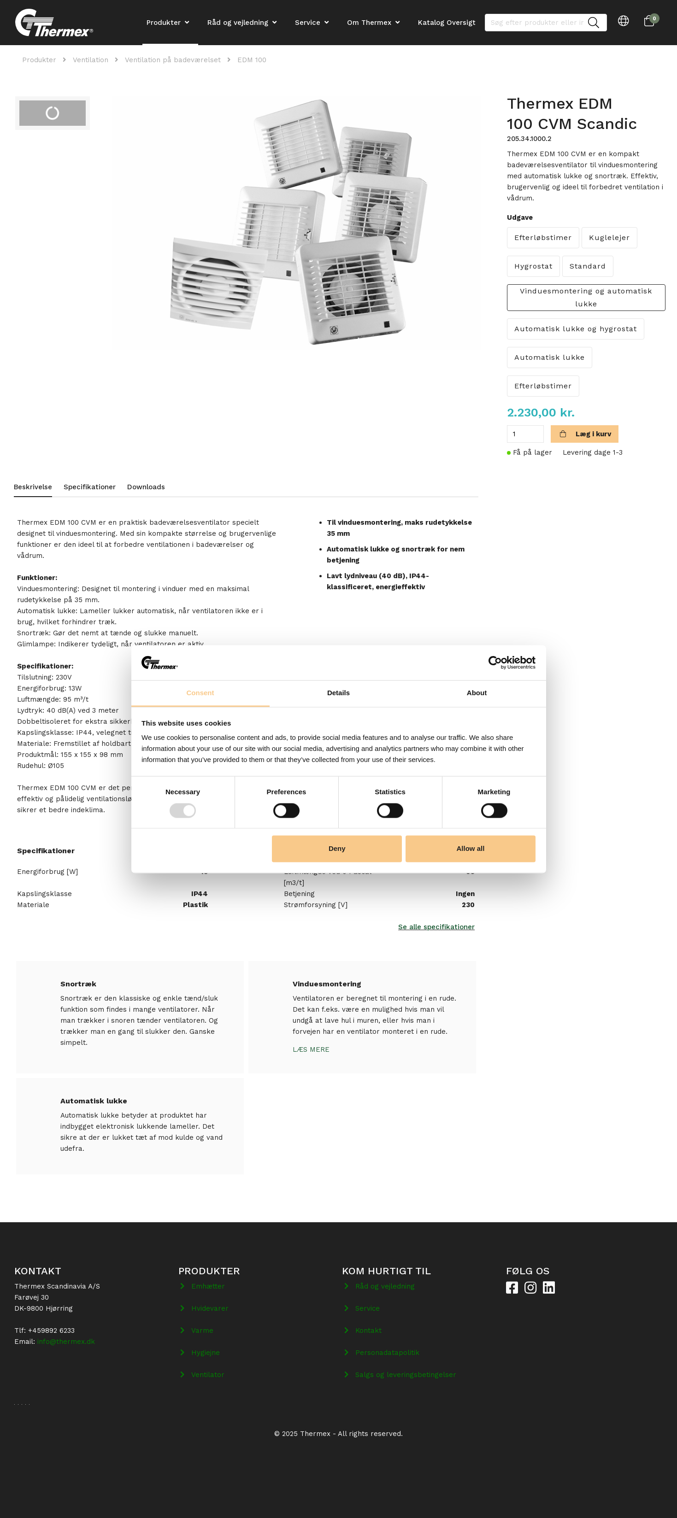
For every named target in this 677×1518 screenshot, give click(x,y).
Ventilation (90, 60)
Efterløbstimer (543, 237)
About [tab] (477, 693)
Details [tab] (338, 693)
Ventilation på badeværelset (173, 60)
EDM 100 (251, 60)
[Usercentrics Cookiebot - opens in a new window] (495, 662)
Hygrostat (533, 266)
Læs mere (311, 1049)
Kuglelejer (609, 237)
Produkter (39, 60)
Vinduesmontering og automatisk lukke (586, 297)
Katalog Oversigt (447, 22)
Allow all (471, 849)
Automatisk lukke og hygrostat (575, 328)
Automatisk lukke (549, 357)
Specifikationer (90, 487)
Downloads (146, 487)
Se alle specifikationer (436, 927)
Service (307, 22)
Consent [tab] (200, 693)
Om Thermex (369, 22)
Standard (588, 266)
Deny (337, 849)
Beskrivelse (33, 487)
